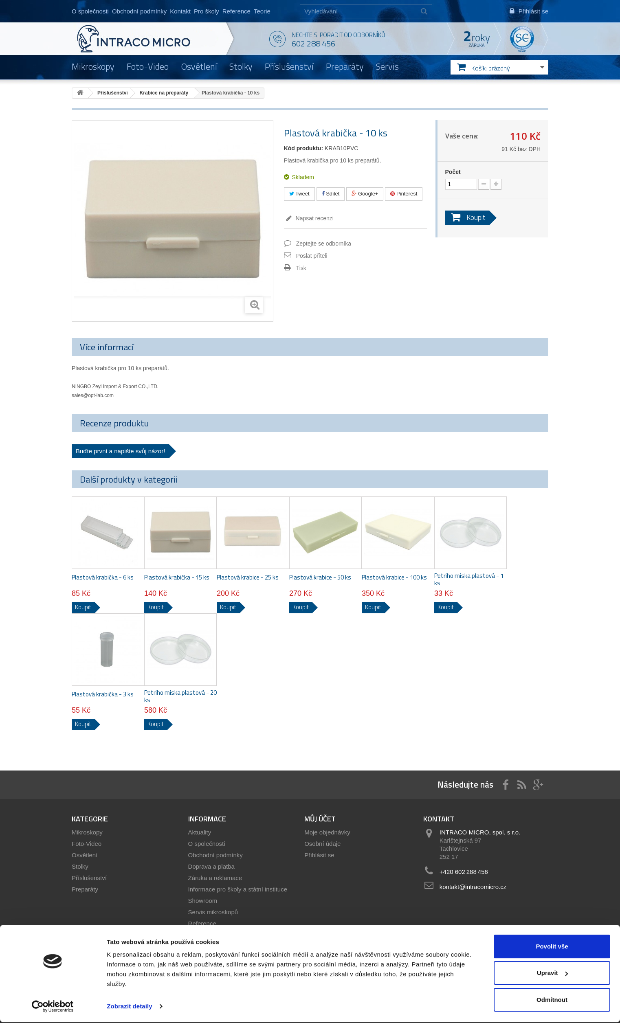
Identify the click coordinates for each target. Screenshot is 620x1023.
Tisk (301, 268)
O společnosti (90, 11)
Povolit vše (552, 947)
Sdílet (331, 194)
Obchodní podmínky (139, 11)
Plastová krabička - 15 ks (176, 577)
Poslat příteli (312, 255)
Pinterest (403, 194)
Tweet (299, 194)
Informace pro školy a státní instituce (237, 889)
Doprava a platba (211, 866)
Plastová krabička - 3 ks (103, 694)
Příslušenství (289, 66)
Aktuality (199, 832)
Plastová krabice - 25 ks (248, 577)
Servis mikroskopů (213, 912)
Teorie (262, 11)
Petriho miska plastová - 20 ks (180, 696)
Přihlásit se (319, 855)
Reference (236, 11)
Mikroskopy (93, 66)
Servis (387, 66)
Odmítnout (551, 1000)
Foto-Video (148, 66)
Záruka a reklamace (215, 877)
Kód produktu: (303, 148)
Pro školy (206, 11)
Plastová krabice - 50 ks (320, 577)
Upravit (552, 973)
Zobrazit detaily (129, 1006)
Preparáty (345, 66)
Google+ (365, 194)
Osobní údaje (322, 843)
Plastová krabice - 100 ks (394, 577)
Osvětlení (199, 66)
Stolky (241, 66)
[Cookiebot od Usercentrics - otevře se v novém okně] (52, 1007)
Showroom (203, 900)
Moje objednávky (327, 832)
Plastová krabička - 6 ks (103, 577)
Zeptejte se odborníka (323, 243)
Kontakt (180, 11)
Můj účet (320, 818)
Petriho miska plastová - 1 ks (468, 579)
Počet (453, 172)
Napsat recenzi (314, 218)
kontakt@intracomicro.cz (473, 886)
